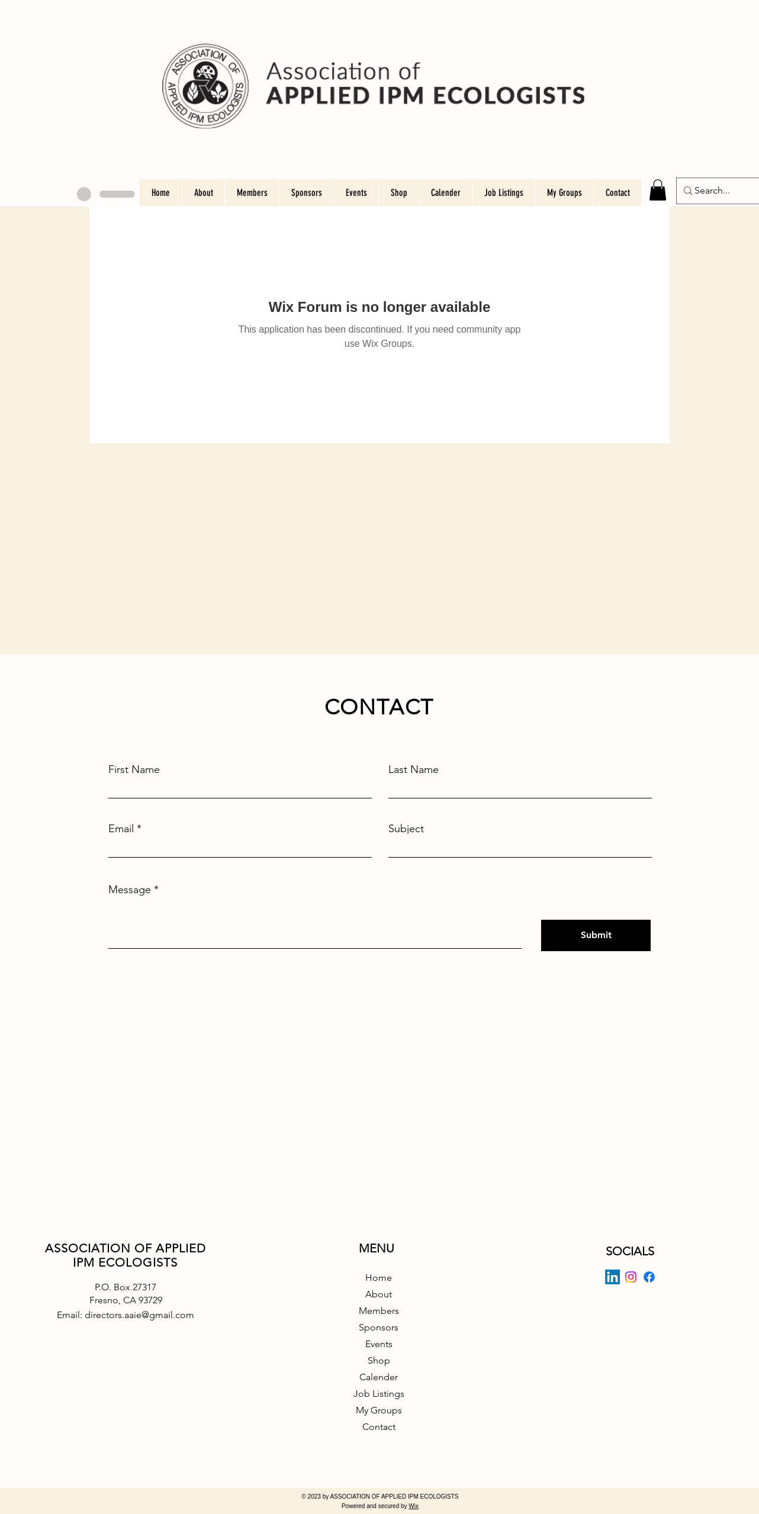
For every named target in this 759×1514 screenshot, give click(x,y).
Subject (406, 828)
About (378, 1294)
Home (378, 1277)
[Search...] (714, 191)
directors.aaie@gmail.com (139, 1314)
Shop (379, 1360)
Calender (378, 1377)
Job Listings (378, 1393)
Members (379, 1310)
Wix (414, 1506)
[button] (658, 190)
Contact (378, 1426)
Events (379, 1343)
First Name (134, 769)
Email (121, 828)
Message (129, 889)
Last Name (413, 769)
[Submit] (596, 935)
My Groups (379, 1410)
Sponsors (378, 1327)
